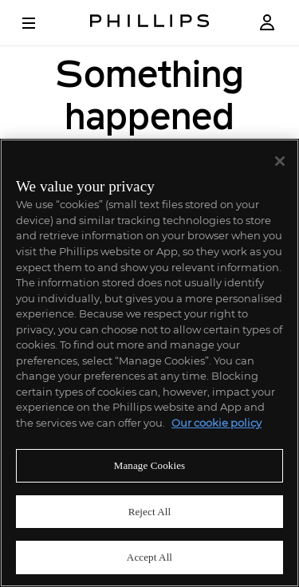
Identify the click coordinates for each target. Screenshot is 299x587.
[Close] (279, 161)
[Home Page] (150, 22)
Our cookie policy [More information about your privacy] (216, 422)
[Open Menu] (39, 23)
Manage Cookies (150, 465)
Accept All (149, 557)
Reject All (149, 512)
